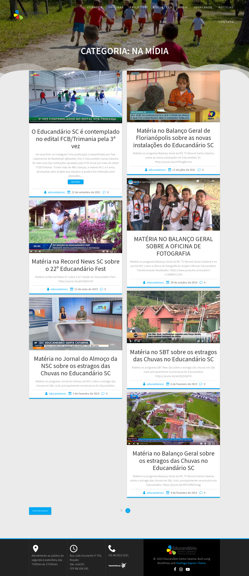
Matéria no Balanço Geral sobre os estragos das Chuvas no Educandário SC (173, 460)
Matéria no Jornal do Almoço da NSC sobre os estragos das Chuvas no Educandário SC (75, 366)
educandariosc (56, 192)
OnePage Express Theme (191, 563)
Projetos (138, 7)
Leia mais (75, 182)
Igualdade (203, 7)
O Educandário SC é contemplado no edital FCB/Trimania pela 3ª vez (76, 138)
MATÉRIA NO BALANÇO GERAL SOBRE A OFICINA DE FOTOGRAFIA (173, 246)
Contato (226, 22)
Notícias (226, 7)
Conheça (95, 7)
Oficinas (116, 7)
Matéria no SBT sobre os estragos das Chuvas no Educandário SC (173, 355)
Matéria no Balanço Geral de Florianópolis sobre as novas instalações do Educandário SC (173, 138)
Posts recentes (40, 511)
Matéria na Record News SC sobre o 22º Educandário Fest (76, 265)
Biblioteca (162, 7)
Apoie (183, 7)
